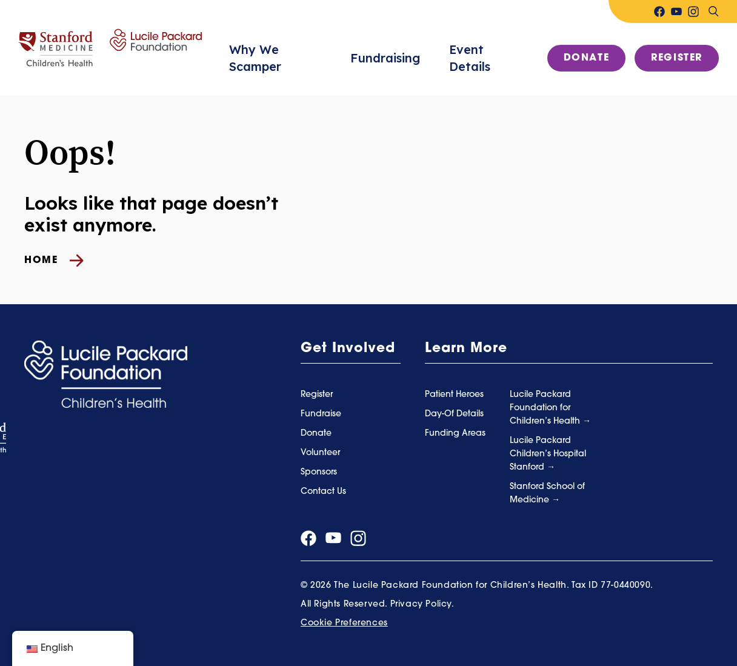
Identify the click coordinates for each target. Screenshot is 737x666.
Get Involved (348, 349)
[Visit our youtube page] (676, 11)
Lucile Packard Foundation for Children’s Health (546, 408)
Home (54, 260)
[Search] (713, 11)
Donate (587, 58)
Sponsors (319, 472)
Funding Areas (455, 433)
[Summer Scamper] (110, 47)
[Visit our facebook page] (659, 11)
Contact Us (323, 491)
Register (676, 58)
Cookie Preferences (344, 623)
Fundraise (321, 414)
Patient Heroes (454, 394)
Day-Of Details (454, 414)
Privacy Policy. (422, 604)
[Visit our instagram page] (693, 11)
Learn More (466, 349)
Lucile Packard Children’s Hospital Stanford (548, 454)
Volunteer (320, 453)
